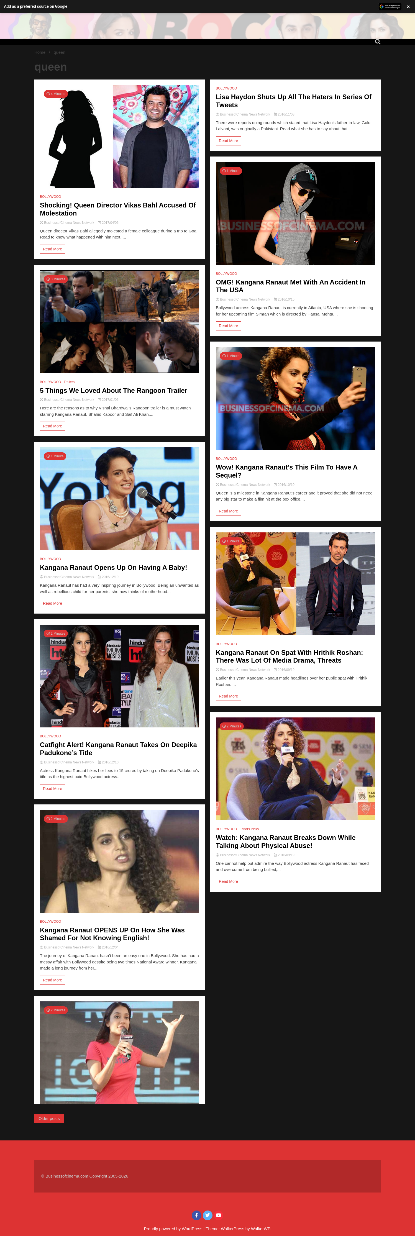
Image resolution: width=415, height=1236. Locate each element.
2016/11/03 (284, 114)
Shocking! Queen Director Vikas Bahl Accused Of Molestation (118, 209)
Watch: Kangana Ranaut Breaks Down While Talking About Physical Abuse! (286, 841)
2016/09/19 (284, 670)
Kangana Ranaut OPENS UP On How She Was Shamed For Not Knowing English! (112, 934)
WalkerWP (260, 1228)
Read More (52, 249)
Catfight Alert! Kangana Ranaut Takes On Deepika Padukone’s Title (118, 749)
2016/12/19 (108, 577)
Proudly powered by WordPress (174, 1228)
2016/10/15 (284, 299)
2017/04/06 (108, 223)
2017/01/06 (108, 400)
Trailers (69, 382)
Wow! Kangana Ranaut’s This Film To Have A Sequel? (286, 471)
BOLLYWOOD (50, 197)
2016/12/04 (108, 947)
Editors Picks (249, 829)
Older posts (49, 1118)
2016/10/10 (284, 485)
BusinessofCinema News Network (67, 223)
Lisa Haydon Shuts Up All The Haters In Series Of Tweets (294, 101)
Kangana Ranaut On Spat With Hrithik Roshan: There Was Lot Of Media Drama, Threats (289, 656)
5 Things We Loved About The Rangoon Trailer (113, 390)
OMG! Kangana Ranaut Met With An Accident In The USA (291, 286)
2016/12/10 (108, 762)
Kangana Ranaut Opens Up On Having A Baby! (113, 567)
